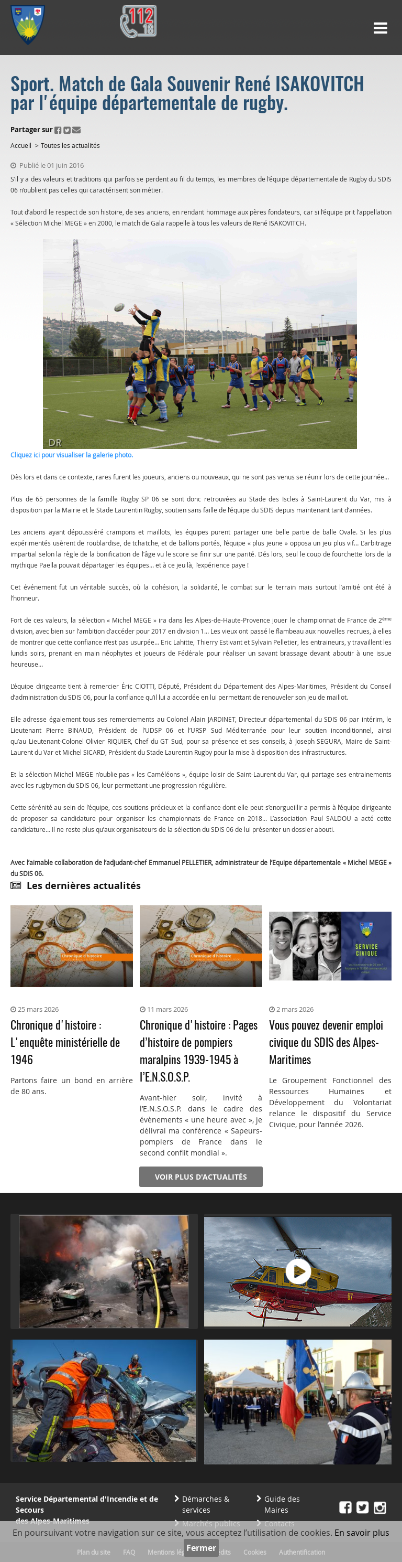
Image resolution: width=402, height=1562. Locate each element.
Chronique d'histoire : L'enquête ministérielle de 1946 (65, 1043)
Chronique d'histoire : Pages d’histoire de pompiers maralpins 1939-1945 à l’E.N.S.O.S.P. (199, 1052)
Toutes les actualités (70, 145)
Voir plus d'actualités (201, 1177)
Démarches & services (205, 1504)
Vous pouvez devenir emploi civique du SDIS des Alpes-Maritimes (326, 1043)
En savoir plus (361, 1532)
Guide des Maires (282, 1504)
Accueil (20, 145)
